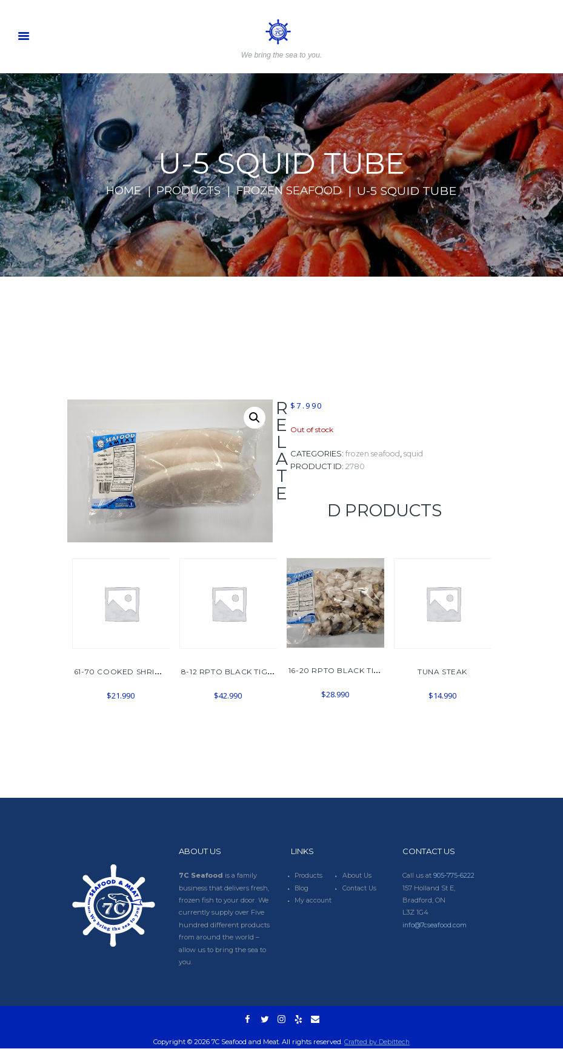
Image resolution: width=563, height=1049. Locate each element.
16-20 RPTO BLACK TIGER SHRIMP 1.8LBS (370, 670)
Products (185, 191)
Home (115, 191)
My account (314, 900)
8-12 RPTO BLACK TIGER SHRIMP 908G (258, 671)
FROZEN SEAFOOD (293, 191)
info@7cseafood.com (435, 925)
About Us (357, 875)
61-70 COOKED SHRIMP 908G (133, 671)
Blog (302, 888)
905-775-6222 (454, 875)
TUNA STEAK (442, 671)
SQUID (419, 454)
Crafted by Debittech (377, 1042)
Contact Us (360, 888)
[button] (254, 418)
